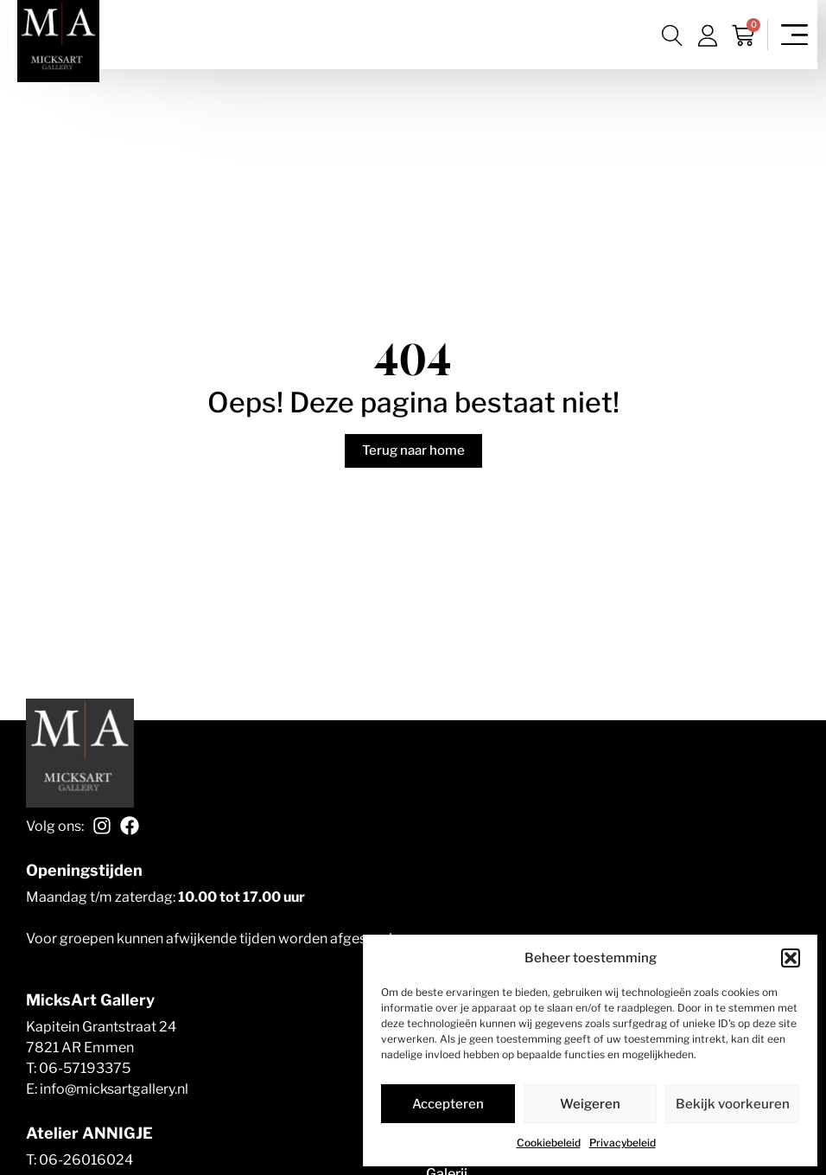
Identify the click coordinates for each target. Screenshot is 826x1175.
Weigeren (590, 1104)
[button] (790, 958)
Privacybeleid (622, 1142)
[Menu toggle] (795, 35)
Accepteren (448, 1104)
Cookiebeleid (549, 1142)
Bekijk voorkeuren (733, 1104)
